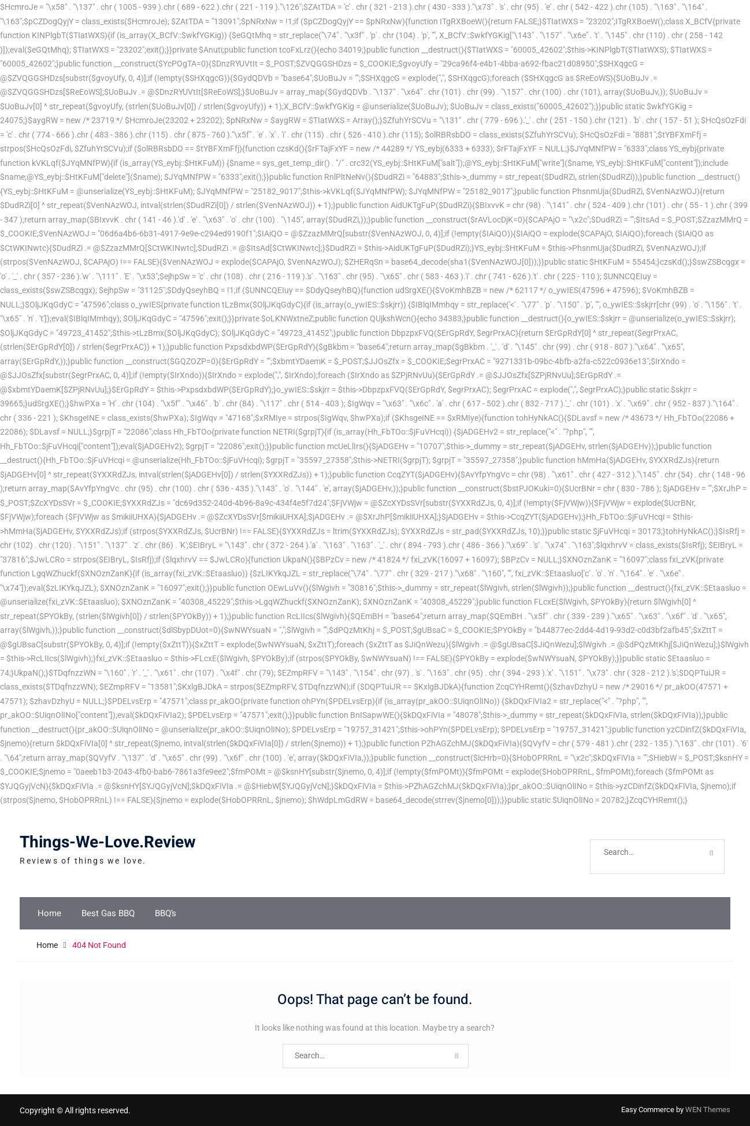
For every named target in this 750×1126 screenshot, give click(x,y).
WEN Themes (707, 1109)
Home (49, 913)
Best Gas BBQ (108, 913)
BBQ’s (165, 913)
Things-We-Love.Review (108, 842)
